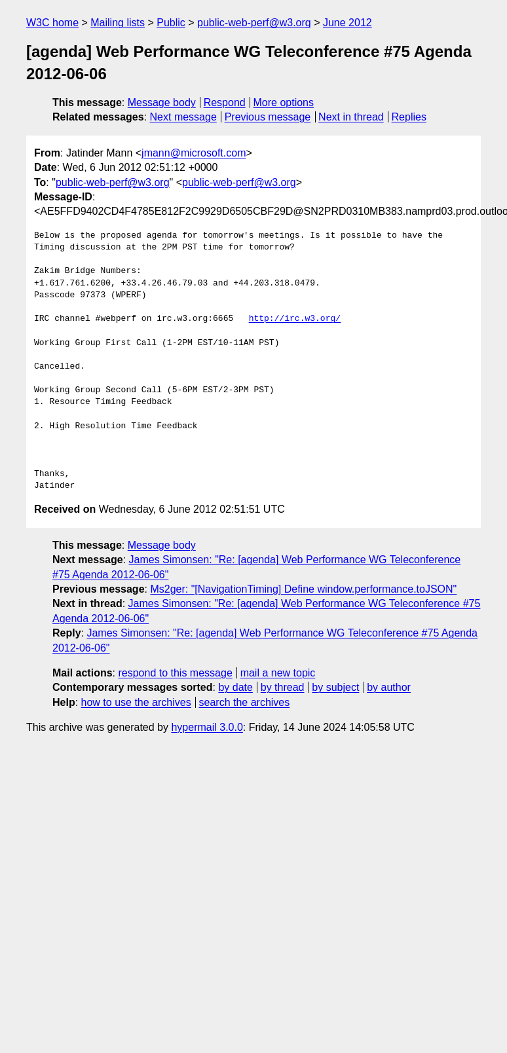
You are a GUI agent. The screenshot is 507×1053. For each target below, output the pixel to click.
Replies (409, 116)
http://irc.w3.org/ (295, 319)
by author (389, 687)
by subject (335, 687)
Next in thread (351, 116)
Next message (183, 116)
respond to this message (175, 672)
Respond (225, 102)
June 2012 (347, 22)
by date (235, 687)
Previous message (268, 116)
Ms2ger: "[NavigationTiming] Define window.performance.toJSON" (303, 589)
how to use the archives (136, 702)
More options (284, 102)
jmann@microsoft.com (193, 152)
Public (171, 22)
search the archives (244, 702)
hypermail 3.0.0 (206, 727)
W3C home (52, 22)
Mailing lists (117, 22)
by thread (283, 687)
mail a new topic (278, 672)
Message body (162, 102)
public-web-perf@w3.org (254, 22)
